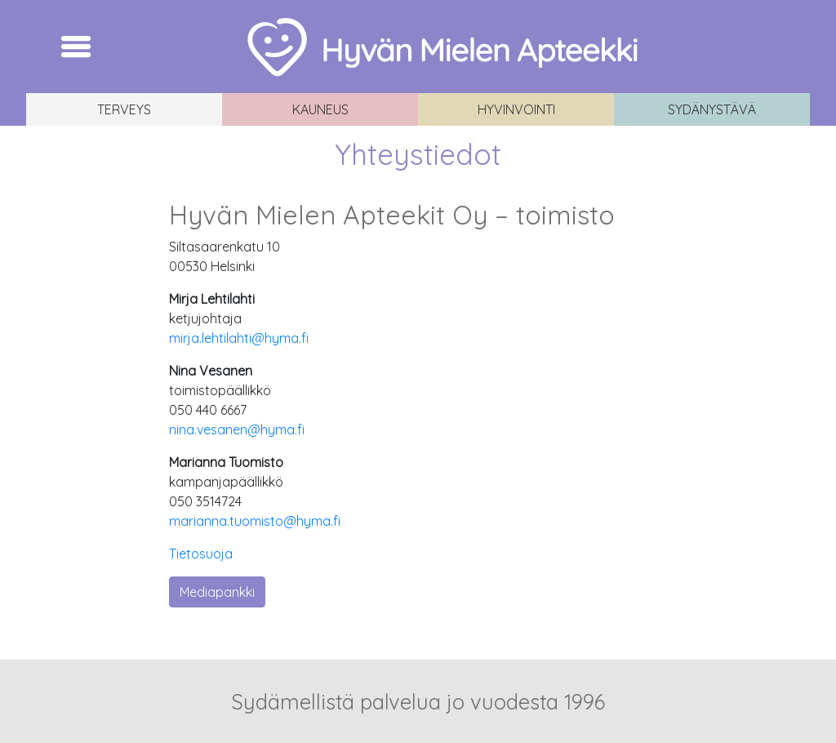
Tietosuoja (201, 553)
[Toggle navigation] (75, 46)
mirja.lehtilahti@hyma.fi (239, 338)
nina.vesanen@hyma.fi (237, 429)
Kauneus (320, 109)
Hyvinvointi (516, 109)
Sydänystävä (712, 109)
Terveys (124, 109)
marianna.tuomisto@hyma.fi (254, 521)
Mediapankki (217, 592)
